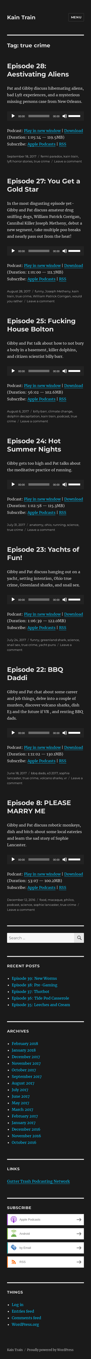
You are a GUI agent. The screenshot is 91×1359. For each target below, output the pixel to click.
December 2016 (26, 1129)
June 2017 (21, 1096)
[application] (45, 116)
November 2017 (26, 1063)
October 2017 (24, 1070)
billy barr (40, 411)
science (73, 525)
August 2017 (23, 1083)
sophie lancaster (46, 905)
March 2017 (22, 1109)
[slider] (38, 116)
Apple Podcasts (41, 144)
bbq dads (38, 773)
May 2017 (20, 1103)
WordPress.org (25, 1324)
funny (39, 291)
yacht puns (47, 645)
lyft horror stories (19, 161)
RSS (62, 144)
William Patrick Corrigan (52, 296)
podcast (63, 416)
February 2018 (25, 1043)
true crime (42, 161)
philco (69, 900)
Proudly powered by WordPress (50, 1350)
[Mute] (64, 116)
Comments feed (26, 1317)
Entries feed (23, 1311)
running (59, 525)
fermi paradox (51, 156)
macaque (55, 900)
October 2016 (24, 1142)
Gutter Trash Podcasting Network (38, 1181)
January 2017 (24, 1122)
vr (65, 778)
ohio (48, 525)
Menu (76, 17)
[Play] (13, 116)
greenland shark (53, 640)
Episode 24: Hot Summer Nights (34, 445)
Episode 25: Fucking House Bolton (41, 325)
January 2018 (24, 1050)
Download (73, 130)
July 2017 (20, 1089)
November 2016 (26, 1135)
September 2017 (27, 1076)
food (43, 900)
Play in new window (42, 130)
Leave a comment (68, 161)
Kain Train (21, 17)
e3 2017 (52, 773)
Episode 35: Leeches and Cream (41, 1004)
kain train (70, 156)
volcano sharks (51, 778)
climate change (60, 411)
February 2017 (25, 1116)
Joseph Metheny (58, 291)
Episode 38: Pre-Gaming (34, 985)
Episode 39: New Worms (34, 978)
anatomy (36, 525)
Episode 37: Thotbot (30, 991)
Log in (18, 1304)
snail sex (13, 645)
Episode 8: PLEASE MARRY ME (39, 807)
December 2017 (26, 1056)
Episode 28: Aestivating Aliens (38, 70)
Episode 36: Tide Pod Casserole (40, 998)
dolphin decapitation (23, 416)
